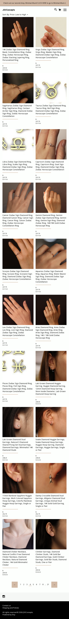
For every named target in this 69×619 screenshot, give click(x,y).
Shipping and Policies (10, 608)
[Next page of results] (54, 585)
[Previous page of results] (15, 585)
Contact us (6, 605)
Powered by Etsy (8, 614)
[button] (19, 14)
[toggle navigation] (65, 9)
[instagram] (3, 597)
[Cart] (60, 10)
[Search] (56, 10)
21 (48, 584)
